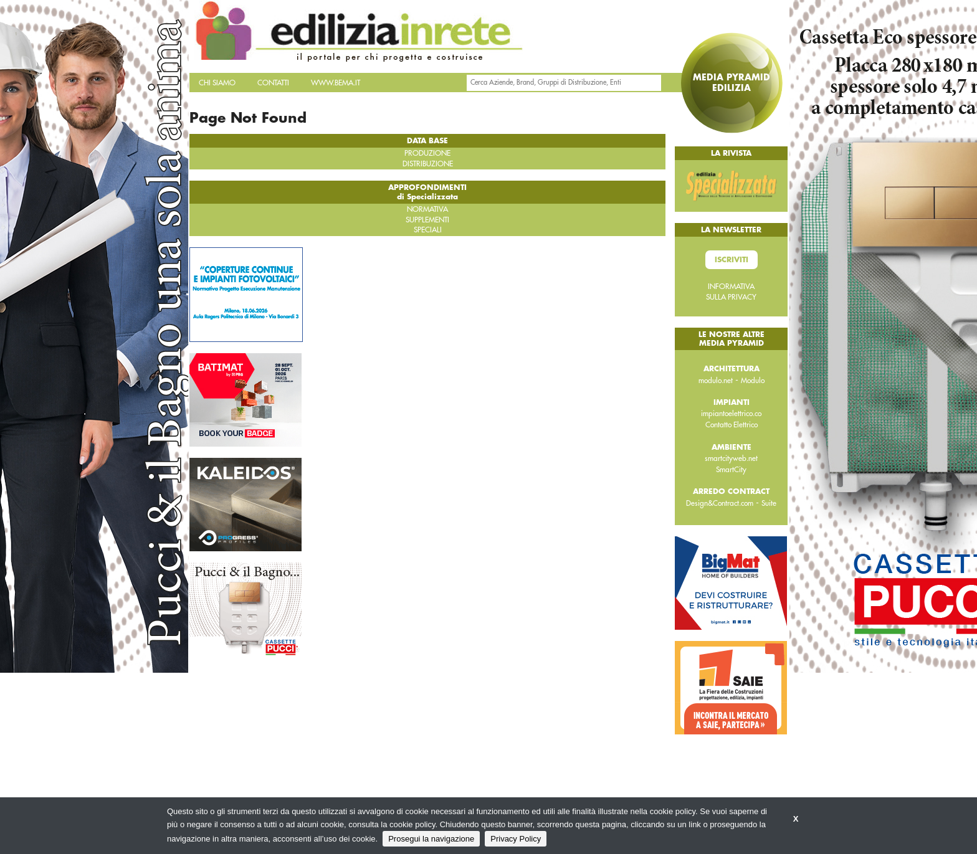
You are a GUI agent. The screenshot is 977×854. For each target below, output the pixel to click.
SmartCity (731, 469)
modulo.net (715, 380)
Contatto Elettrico (731, 425)
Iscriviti (731, 259)
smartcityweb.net (731, 458)
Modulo (753, 380)
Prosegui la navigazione (431, 838)
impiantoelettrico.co (731, 413)
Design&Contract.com (719, 503)
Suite (768, 503)
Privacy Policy (515, 838)
